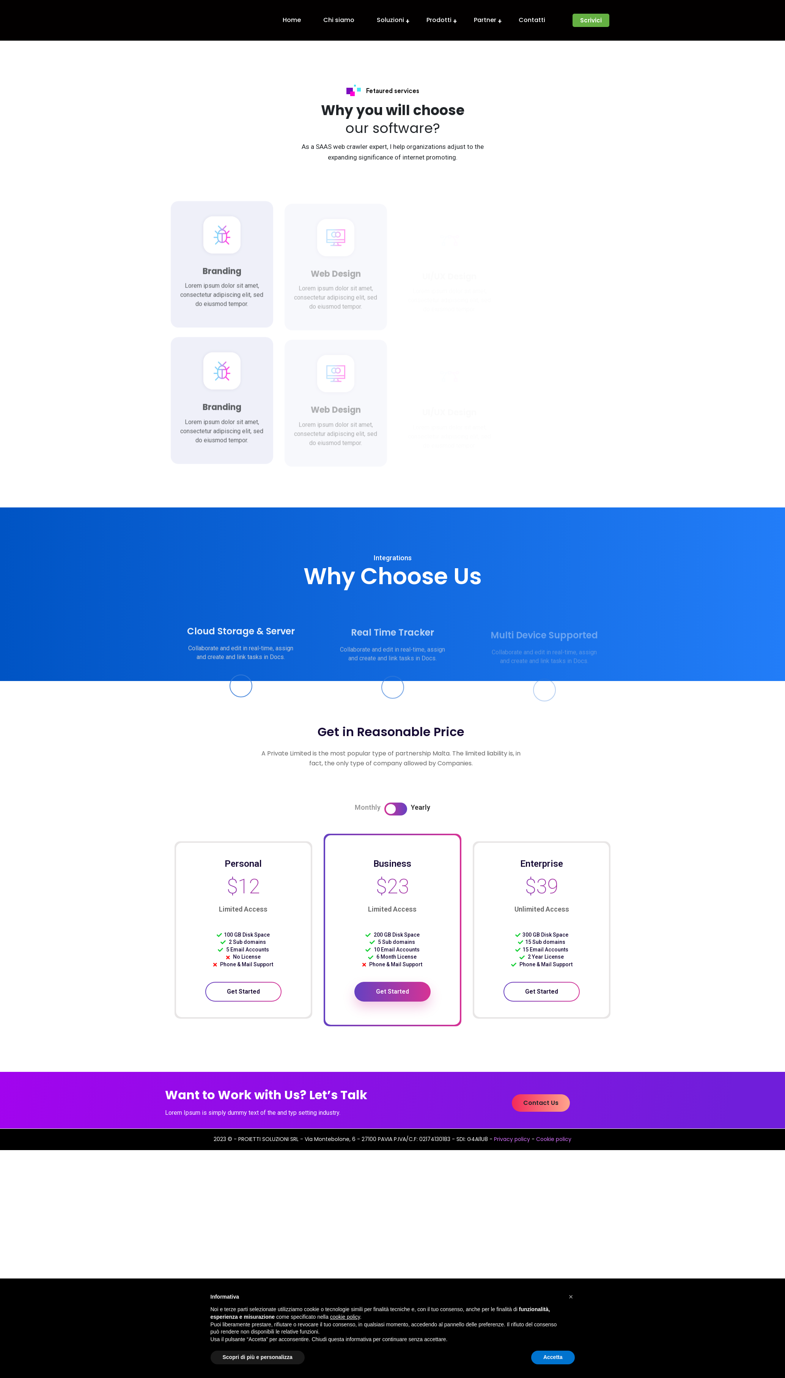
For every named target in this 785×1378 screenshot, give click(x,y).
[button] (591, 20)
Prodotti (438, 20)
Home (292, 20)
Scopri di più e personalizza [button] (258, 1357)
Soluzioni (390, 20)
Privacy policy (512, 1139)
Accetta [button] (553, 1357)
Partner (485, 20)
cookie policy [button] (345, 1317)
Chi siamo (338, 20)
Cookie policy (553, 1139)
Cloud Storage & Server (241, 637)
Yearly (420, 807)
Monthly (368, 807)
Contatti (532, 20)
